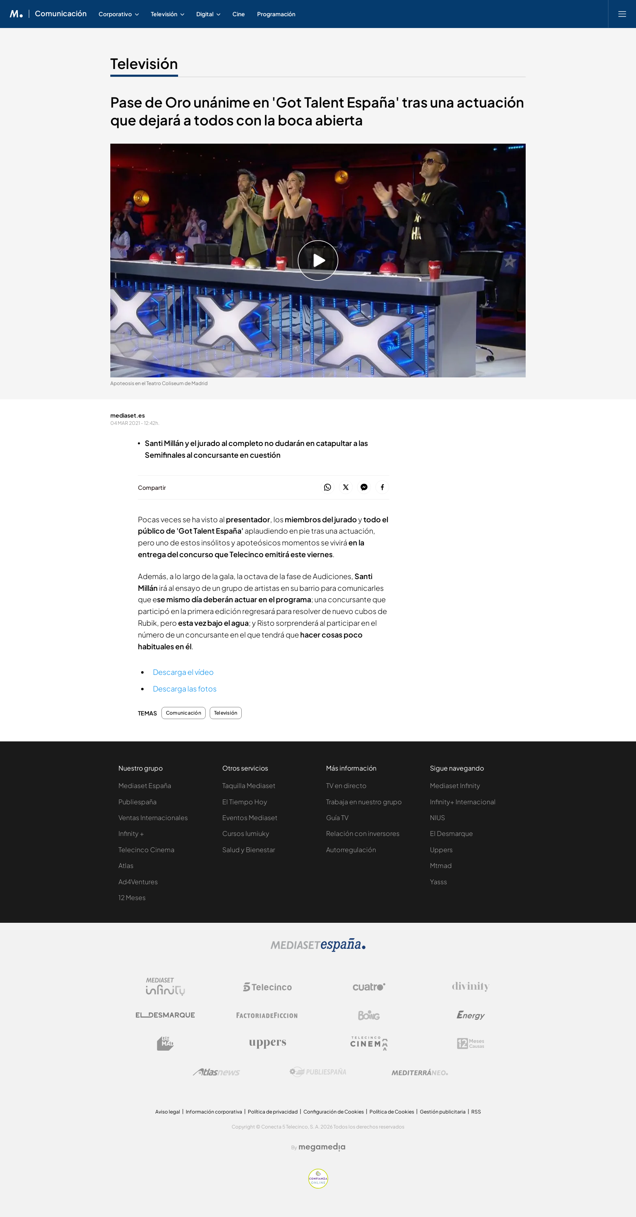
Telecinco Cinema (146, 849)
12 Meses (132, 897)
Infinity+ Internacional (463, 801)
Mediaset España (144, 785)
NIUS (437, 817)
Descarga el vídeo (183, 671)
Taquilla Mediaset (248, 785)
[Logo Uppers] (267, 1044)
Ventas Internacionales (153, 817)
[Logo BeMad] (165, 1044)
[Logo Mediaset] (318, 950)
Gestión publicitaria (443, 1112)
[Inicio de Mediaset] (16, 14)
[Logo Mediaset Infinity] (165, 987)
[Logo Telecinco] (267, 987)
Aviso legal (167, 1112)
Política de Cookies (392, 1112)
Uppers (441, 849)
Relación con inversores (363, 833)
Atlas (125, 865)
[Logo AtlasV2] (216, 1072)
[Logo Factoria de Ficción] (267, 1015)
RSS (476, 1112)
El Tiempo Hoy (244, 801)
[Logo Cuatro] (369, 987)
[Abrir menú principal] (622, 14)
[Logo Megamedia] (322, 1147)
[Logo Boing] (369, 1015)
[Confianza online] (318, 1186)
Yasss (438, 881)
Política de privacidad (273, 1112)
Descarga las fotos (185, 688)
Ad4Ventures (138, 881)
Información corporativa (214, 1112)
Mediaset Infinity (455, 785)
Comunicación (183, 713)
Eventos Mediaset (249, 817)
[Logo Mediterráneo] (419, 1072)
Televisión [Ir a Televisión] (144, 63)
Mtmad (441, 865)
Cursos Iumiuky (245, 833)
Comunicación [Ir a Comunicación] (61, 14)
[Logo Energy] (471, 1015)
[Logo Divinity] (471, 987)
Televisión (225, 713)
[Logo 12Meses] (470, 1043)
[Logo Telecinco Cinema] (369, 1043)
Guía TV (337, 817)
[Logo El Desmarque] (165, 1015)
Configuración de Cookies (333, 1112)
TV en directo (346, 785)
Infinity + (131, 833)
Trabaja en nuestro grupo (364, 801)
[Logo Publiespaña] (318, 1072)
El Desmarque (451, 833)
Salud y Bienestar (248, 849)
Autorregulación (351, 849)
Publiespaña (137, 801)
